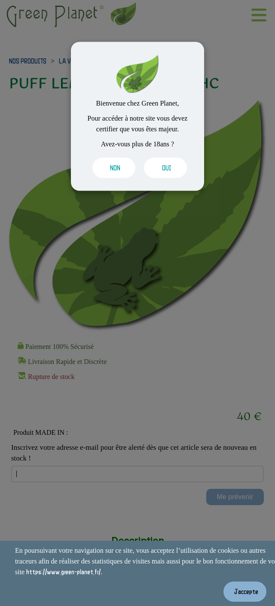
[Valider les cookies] (111, 168)
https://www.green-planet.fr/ (63, 571)
